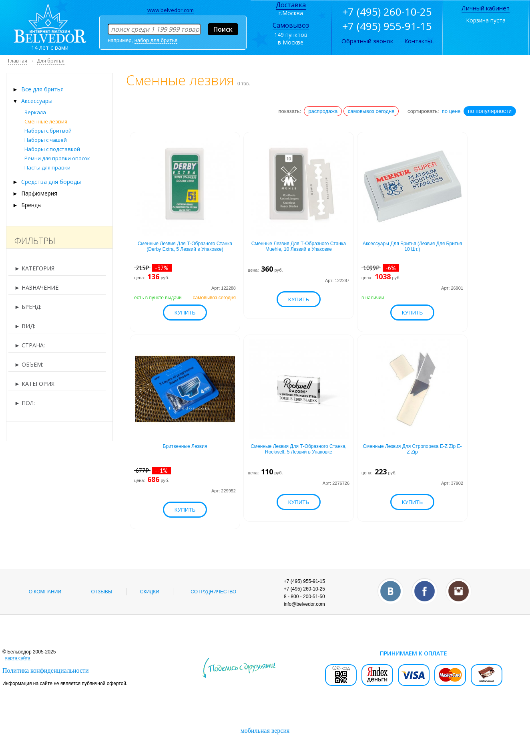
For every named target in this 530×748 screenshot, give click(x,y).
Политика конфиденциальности (45, 670)
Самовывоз (291, 25)
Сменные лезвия (45, 121)
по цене (451, 111)
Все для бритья (42, 89)
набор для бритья (156, 40)
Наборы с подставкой (52, 149)
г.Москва (291, 13)
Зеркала (35, 112)
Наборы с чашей (45, 139)
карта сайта (17, 658)
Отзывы (101, 592)
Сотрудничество (213, 592)
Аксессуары (36, 101)
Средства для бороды (51, 181)
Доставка (291, 4)
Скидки (149, 592)
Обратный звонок (367, 41)
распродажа (322, 111)
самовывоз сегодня (371, 111)
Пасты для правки (47, 167)
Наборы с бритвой (48, 130)
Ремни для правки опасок (57, 158)
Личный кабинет (486, 8)
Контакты (418, 41)
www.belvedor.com (170, 10)
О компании (45, 592)
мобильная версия (265, 730)
